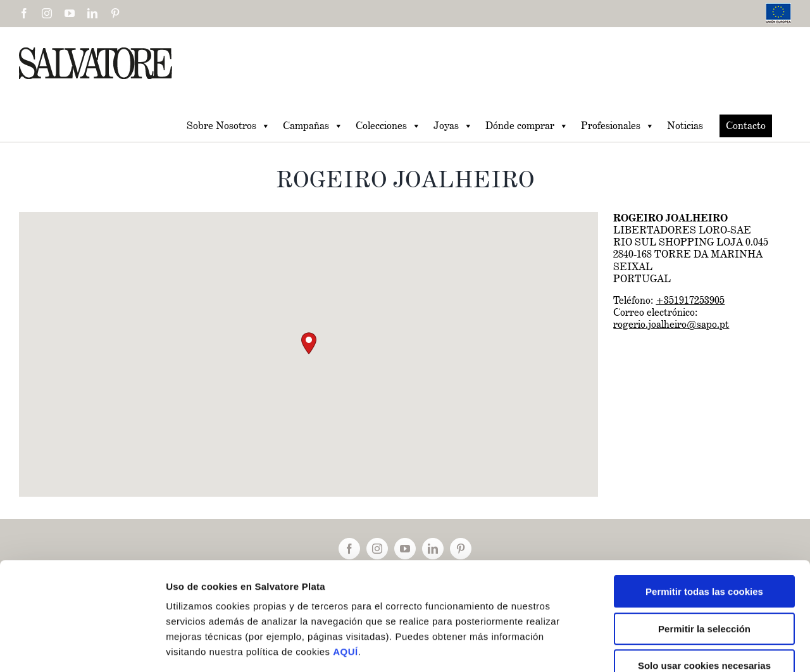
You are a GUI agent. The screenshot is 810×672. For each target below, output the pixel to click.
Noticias (685, 126)
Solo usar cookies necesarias (704, 591)
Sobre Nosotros (228, 126)
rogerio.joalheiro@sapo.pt (671, 324)
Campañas (313, 126)
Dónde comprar (526, 126)
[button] (308, 343)
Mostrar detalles (677, 647)
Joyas (453, 126)
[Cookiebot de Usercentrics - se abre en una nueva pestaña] (82, 647)
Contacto (746, 126)
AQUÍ (345, 577)
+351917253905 (690, 300)
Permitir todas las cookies (704, 517)
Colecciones (388, 126)
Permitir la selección (704, 554)
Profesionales (617, 126)
